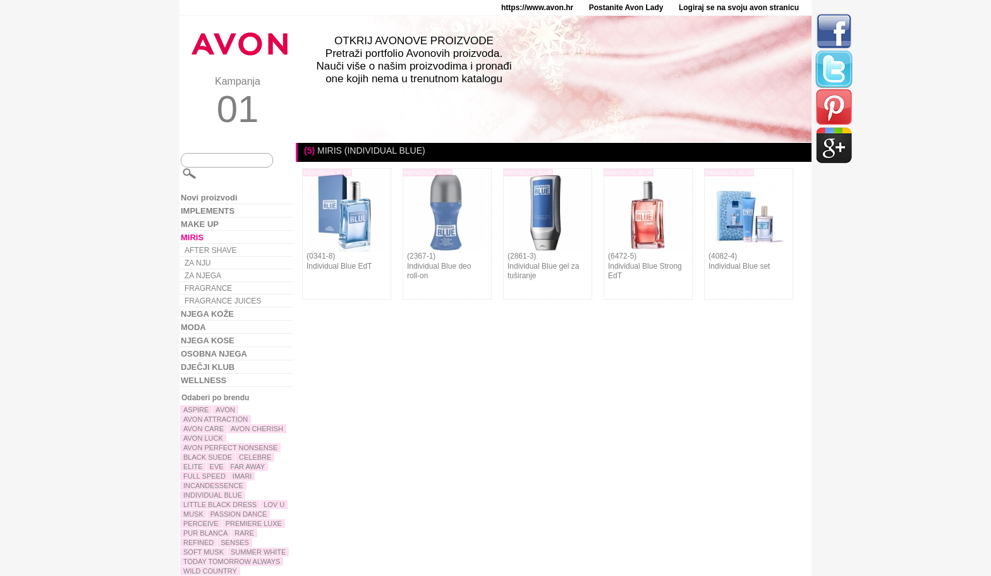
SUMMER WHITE (258, 552)
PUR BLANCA (205, 533)
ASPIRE (196, 410)
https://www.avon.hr (537, 7)
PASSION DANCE (238, 514)
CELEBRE (255, 457)
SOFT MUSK (203, 552)
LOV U (274, 504)
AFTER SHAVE (210, 250)
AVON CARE (203, 428)
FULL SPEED (204, 476)
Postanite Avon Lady (626, 7)
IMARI (242, 476)
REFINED (198, 542)
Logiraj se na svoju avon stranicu (739, 7)
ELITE (193, 466)
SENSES (235, 542)
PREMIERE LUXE (254, 523)
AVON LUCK (203, 438)
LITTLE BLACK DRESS (220, 504)
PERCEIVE (201, 523)
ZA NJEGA (203, 275)
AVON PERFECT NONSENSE (230, 447)
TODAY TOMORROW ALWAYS (231, 561)
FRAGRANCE (208, 288)
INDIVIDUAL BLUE (212, 495)
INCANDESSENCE (213, 485)
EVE (217, 466)
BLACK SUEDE (207, 457)
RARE (244, 533)
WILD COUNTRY (210, 571)
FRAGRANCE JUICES (223, 301)
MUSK (193, 514)
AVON (225, 410)
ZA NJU (197, 263)
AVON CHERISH (257, 428)
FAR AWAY (248, 466)
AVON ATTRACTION (215, 419)
